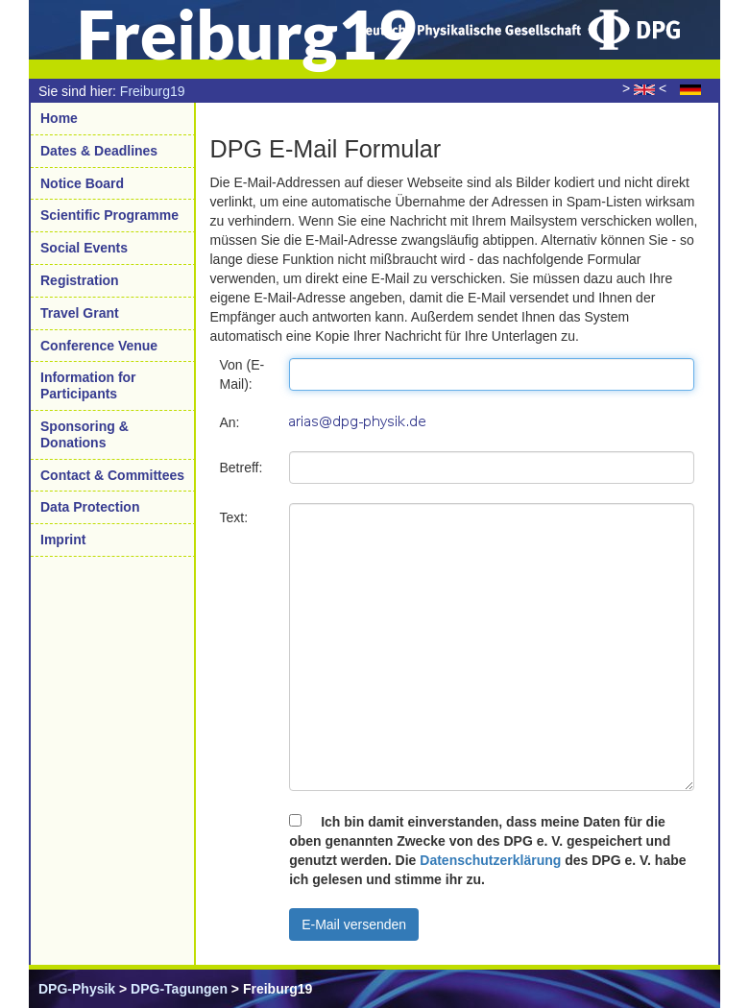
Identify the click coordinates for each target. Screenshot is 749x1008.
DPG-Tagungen (179, 988)
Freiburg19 (152, 91)
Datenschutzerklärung (490, 860)
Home (59, 118)
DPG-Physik (76, 988)
